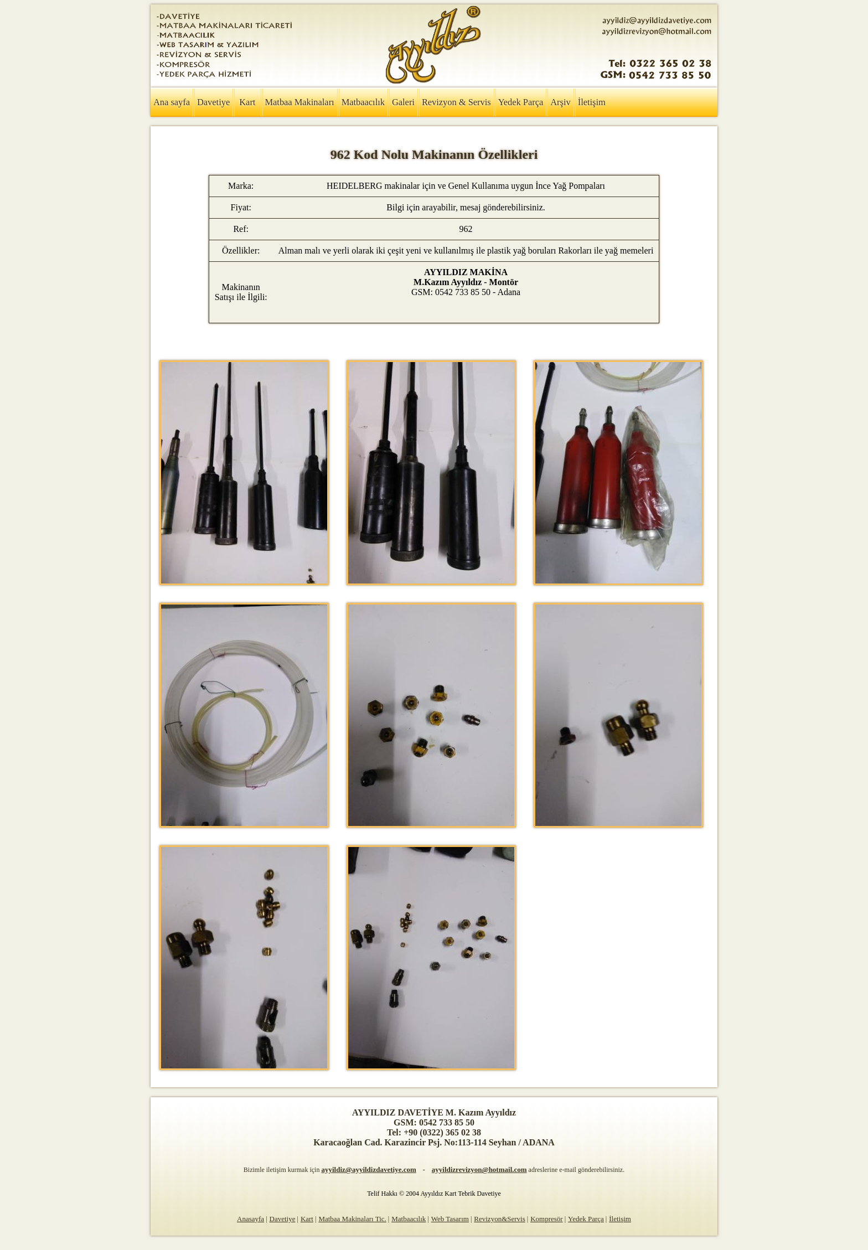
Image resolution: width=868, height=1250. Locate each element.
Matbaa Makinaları (299, 102)
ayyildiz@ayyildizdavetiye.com (368, 1169)
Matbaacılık (363, 102)
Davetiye (213, 102)
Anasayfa (250, 1219)
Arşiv (560, 102)
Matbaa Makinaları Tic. (352, 1219)
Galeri (403, 102)
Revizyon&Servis (499, 1219)
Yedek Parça (521, 102)
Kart (247, 102)
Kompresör (546, 1219)
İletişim (592, 102)
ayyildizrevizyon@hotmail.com (479, 1169)
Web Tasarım (450, 1219)
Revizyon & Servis (456, 102)
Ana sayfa (171, 102)
